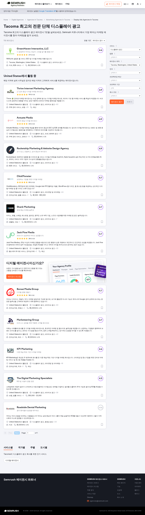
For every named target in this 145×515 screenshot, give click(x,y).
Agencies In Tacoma (34, 20)
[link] (58, 4)
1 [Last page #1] (37, 433)
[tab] (8, 447)
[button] (126, 4)
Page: (24, 433)
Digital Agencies (18, 20)
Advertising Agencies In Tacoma (58, 20)
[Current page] (30, 432)
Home (6, 20)
